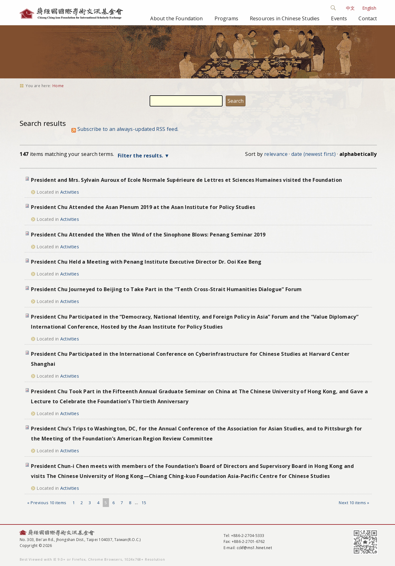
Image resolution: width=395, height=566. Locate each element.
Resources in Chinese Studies (284, 18)
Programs (226, 18)
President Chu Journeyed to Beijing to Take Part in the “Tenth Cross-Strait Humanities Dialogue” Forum (166, 289)
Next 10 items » (354, 502)
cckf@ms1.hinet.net (254, 547)
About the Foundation (176, 18)
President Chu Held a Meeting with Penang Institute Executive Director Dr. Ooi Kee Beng (146, 261)
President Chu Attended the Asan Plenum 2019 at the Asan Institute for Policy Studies (143, 207)
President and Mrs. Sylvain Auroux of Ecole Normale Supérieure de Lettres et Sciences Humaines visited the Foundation (186, 179)
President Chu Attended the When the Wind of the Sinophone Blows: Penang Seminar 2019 (148, 234)
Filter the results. (141, 155)
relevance (276, 154)
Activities (69, 192)
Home (58, 85)
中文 (350, 8)
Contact (367, 18)
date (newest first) (313, 154)
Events (339, 18)
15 (143, 502)
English (369, 8)
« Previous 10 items (47, 502)
